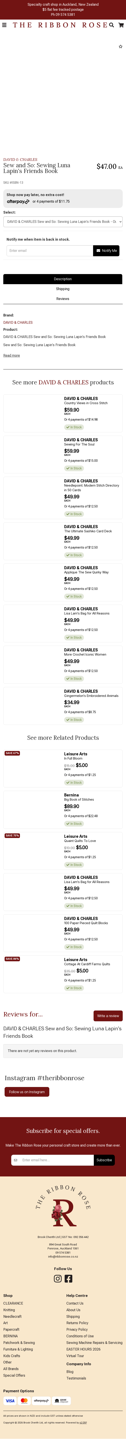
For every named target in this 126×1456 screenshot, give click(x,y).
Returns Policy (77, 1381)
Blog (69, 1430)
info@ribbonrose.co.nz (63, 1315)
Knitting (9, 1368)
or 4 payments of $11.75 (38, 201)
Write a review (108, 1016)
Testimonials (76, 1437)
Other (7, 1421)
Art (5, 1381)
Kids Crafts (11, 1414)
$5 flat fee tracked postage (63, 9)
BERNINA (10, 1394)
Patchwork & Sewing (19, 1401)
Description (63, 279)
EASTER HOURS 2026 (83, 1408)
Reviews (62, 299)
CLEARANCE (13, 1362)
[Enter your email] (57, 1218)
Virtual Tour (75, 1414)
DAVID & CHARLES (20, 159)
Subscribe (104, 1218)
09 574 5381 (65, 15)
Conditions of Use (80, 1394)
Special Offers (14, 1434)
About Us (73, 1368)
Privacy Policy (77, 1388)
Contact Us (74, 1362)
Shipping (62, 289)
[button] (4, 25)
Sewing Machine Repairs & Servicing (94, 1401)
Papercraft (11, 1388)
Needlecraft (12, 1375)
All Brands (11, 1427)
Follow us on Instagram (27, 1092)
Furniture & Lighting (18, 1408)
